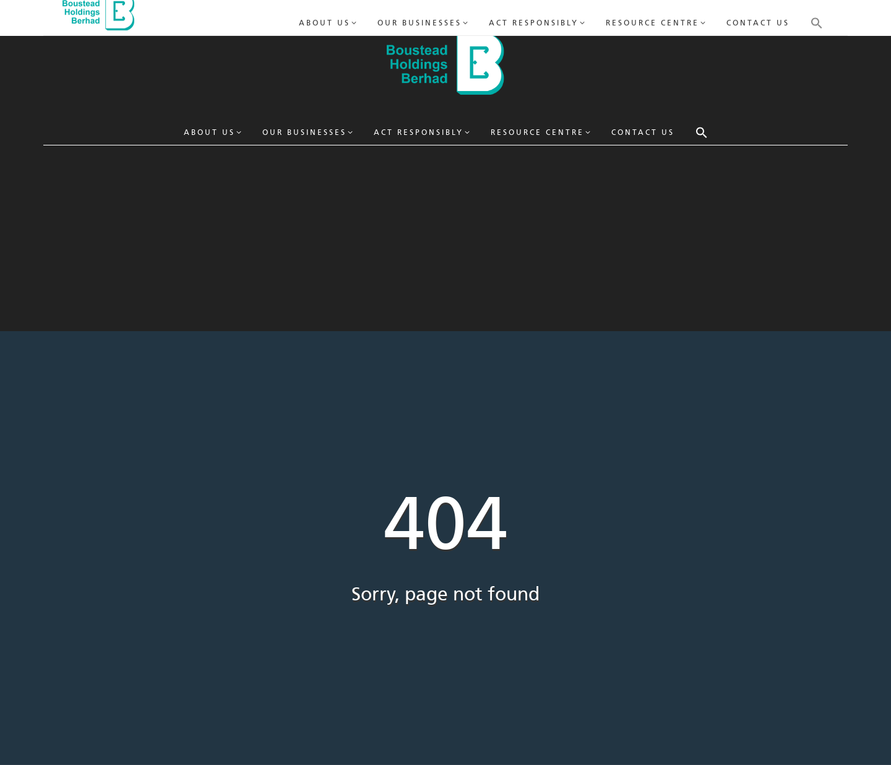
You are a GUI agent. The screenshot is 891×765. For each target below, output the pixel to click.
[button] (701, 132)
